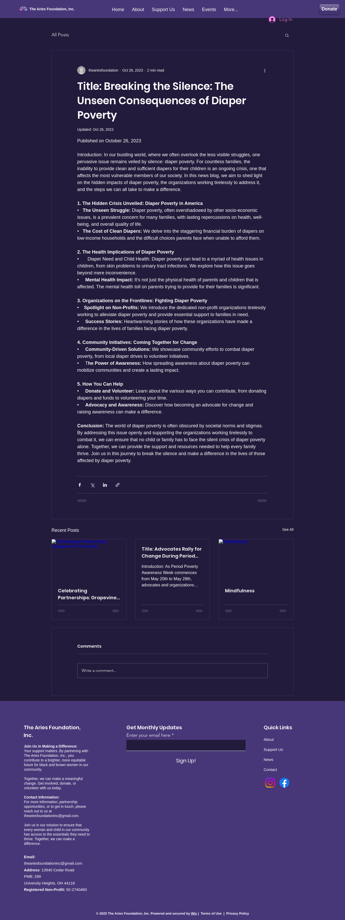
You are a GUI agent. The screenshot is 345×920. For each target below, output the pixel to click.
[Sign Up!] (186, 761)
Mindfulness (240, 590)
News (268, 759)
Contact (270, 769)
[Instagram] (270, 782)
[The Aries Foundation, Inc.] (54, 9)
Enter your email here (148, 735)
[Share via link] (117, 484)
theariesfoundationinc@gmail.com (51, 816)
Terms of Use (211, 913)
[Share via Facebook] (79, 484)
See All (288, 529)
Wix (194, 913)
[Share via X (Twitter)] (92, 484)
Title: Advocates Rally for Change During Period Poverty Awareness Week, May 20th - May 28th (172, 552)
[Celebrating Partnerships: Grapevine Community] (89, 560)
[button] (286, 35)
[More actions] (265, 70)
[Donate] (329, 9)
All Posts (60, 35)
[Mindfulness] (256, 560)
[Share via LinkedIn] (104, 484)
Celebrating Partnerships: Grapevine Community (87, 594)
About (269, 739)
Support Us (273, 749)
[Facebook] (284, 782)
